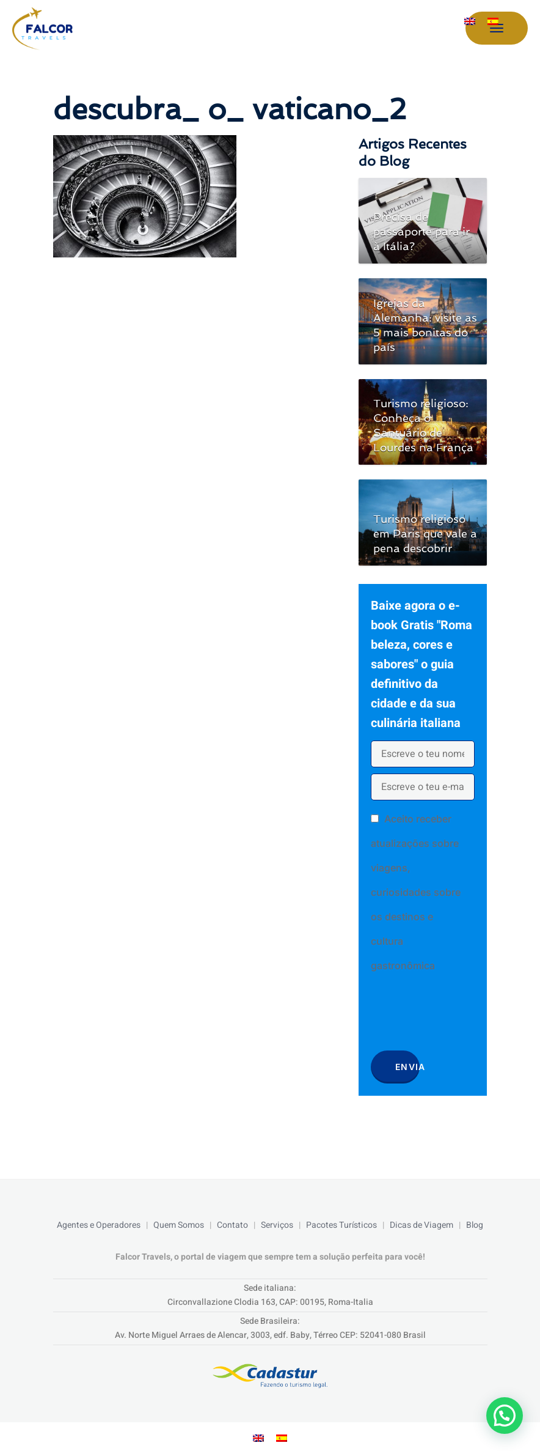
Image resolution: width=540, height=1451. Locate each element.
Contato (232, 1225)
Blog (474, 1225)
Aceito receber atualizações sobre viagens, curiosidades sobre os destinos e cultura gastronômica (416, 892)
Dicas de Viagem (421, 1225)
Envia (407, 1066)
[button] (504, 1415)
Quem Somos (178, 1225)
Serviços (277, 1225)
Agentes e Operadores (98, 1225)
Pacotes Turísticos (341, 1225)
